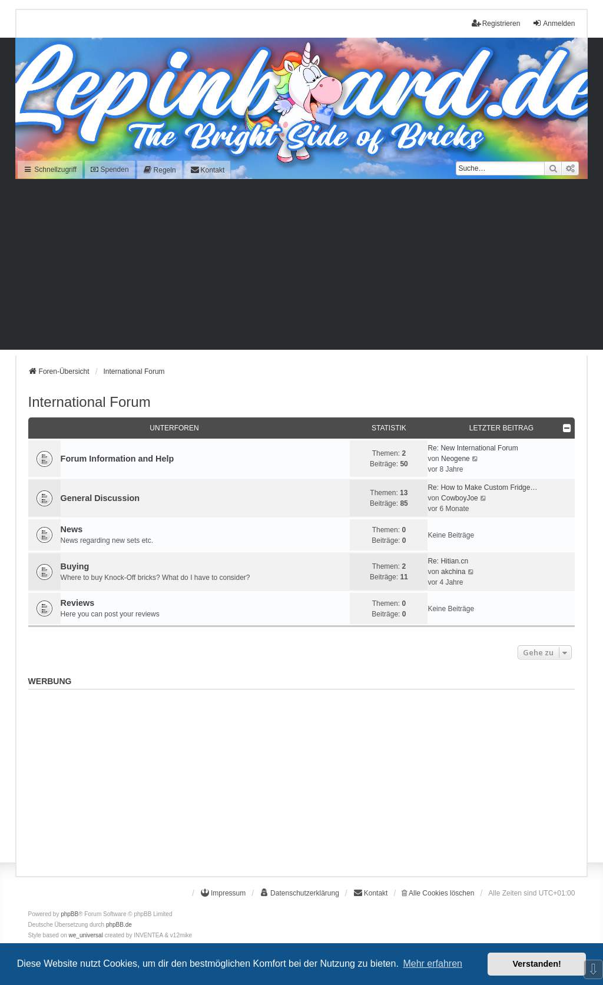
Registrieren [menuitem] (496, 23)
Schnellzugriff (50, 169)
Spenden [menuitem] (109, 169)
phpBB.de (119, 924)
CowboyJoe (459, 498)
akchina (453, 572)
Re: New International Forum (473, 448)
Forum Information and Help (117, 458)
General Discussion (100, 498)
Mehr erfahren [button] (432, 964)
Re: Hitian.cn (448, 561)
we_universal (86, 935)
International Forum (89, 402)
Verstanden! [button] (537, 964)
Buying (75, 566)
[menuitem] (159, 170)
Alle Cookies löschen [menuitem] (438, 893)
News (72, 529)
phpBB (69, 914)
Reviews (78, 603)
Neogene (455, 459)
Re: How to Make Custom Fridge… (482, 487)
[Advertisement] (301, 267)
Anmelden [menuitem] (553, 23)
